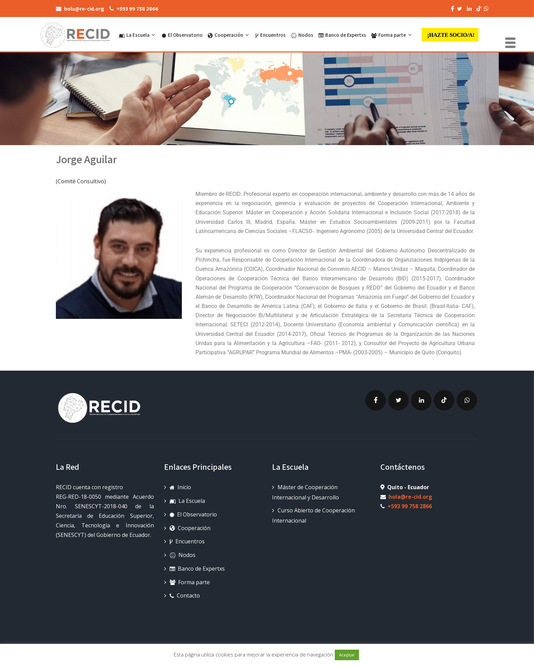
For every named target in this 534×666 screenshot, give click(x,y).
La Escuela (138, 34)
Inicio (180, 487)
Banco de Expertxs (342, 35)
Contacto (185, 595)
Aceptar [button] (347, 655)
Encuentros (270, 35)
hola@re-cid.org (410, 496)
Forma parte (392, 34)
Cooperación (229, 34)
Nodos (302, 35)
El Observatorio (182, 35)
